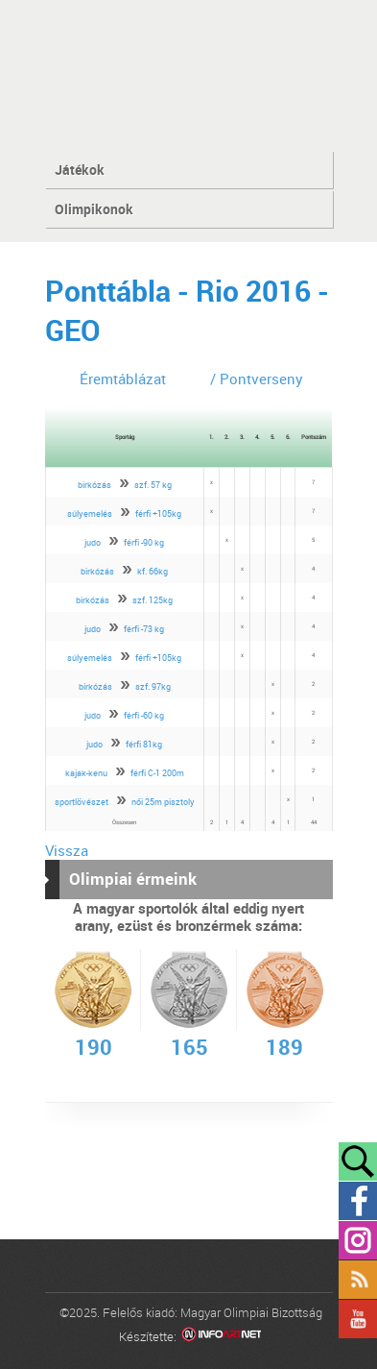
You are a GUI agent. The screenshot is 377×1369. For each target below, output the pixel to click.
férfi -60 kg (144, 715)
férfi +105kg (158, 513)
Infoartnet (221, 1337)
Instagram (358, 1240)
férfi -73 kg (144, 629)
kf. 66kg (152, 571)
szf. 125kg (152, 600)
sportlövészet (81, 801)
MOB (188, 74)
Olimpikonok (94, 209)
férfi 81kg (144, 744)
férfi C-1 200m (157, 773)
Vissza (66, 850)
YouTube (358, 1319)
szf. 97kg (153, 686)
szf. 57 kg (153, 484)
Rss (358, 1279)
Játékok (80, 169)
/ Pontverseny (256, 378)
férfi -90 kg (144, 542)
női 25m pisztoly (163, 801)
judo (92, 542)
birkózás (94, 484)
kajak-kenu (86, 773)
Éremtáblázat (123, 378)
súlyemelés (89, 513)
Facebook (358, 1201)
